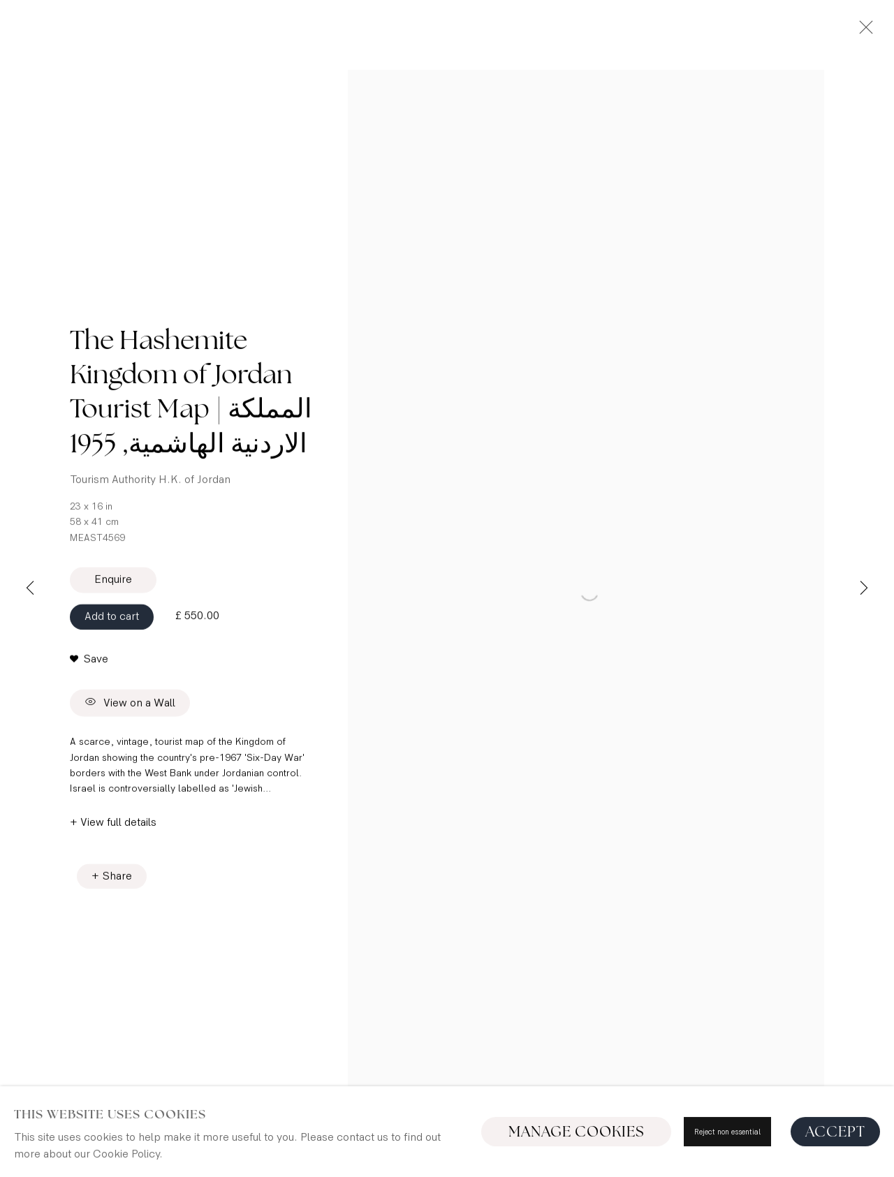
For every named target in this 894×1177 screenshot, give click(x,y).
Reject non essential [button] (727, 1132)
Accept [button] (835, 1132)
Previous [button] (30, 588)
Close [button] (862, 31)
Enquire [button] (113, 609)
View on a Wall (130, 733)
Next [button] (864, 588)
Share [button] (117, 921)
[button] (89, 689)
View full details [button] (118, 867)
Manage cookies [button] (576, 1132)
